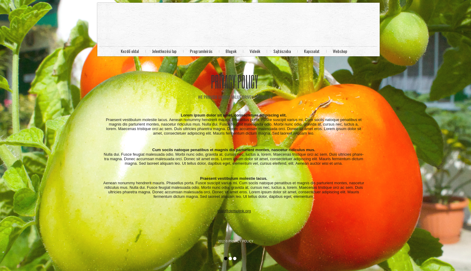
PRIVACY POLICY (241, 241)
